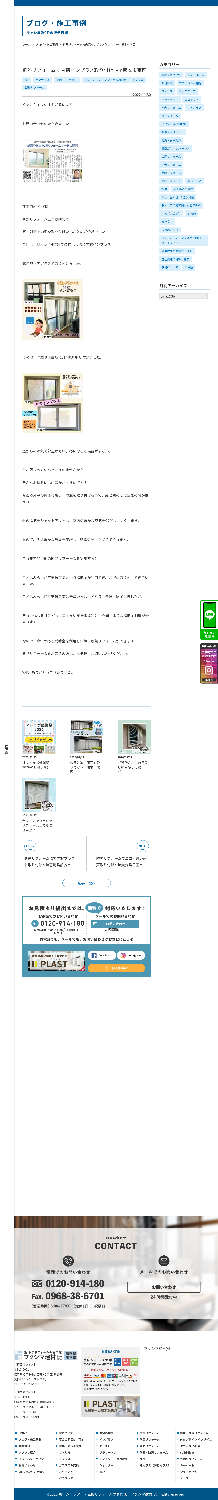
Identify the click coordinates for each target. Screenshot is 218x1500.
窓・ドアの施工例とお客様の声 (181, 205)
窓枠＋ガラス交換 (70, 1446)
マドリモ (64, 1452)
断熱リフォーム (35, 87)
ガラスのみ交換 (69, 1465)
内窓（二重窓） (67, 80)
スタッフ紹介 (27, 1452)
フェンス (167, 91)
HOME (23, 1433)
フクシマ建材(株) (158, 1348)
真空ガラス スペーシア (175, 148)
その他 (191, 213)
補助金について (171, 75)
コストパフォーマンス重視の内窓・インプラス (113, 80)
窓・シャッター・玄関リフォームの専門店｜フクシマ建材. (105, 1494)
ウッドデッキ (169, 100)
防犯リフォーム (171, 181)
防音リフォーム (171, 165)
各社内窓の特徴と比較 (175, 259)
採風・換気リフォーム (194, 1433)
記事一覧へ (87, 882)
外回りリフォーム (191, 1459)
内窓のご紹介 (169, 230)
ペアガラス (43, 80)
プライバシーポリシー (33, 1459)
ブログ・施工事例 (46, 44)
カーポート (187, 1465)
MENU (6, 750)
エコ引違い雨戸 (190, 1446)
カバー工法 (194, 181)
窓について (66, 1433)
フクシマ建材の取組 (174, 124)
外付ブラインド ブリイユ (196, 1439)
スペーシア (66, 1472)
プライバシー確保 (190, 83)
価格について (169, 267)
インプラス (106, 1439)
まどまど (105, 1446)
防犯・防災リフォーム (154, 1452)
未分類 (189, 267)
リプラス (64, 1459)
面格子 (144, 1459)
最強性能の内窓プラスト (176, 251)
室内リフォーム (171, 108)
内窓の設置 (106, 1433)
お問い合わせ (27, 1465)
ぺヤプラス (66, 1478)
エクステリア (187, 91)
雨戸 (102, 1472)
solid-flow (187, 1452)
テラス (184, 1478)
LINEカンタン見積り (32, 1472)
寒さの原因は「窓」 (71, 1439)
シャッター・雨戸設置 (113, 1459)
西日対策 (167, 83)
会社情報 (24, 1446)
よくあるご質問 (183, 189)
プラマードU (107, 1452)
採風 (164, 189)
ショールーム (195, 75)
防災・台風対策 (171, 140)
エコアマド (192, 100)
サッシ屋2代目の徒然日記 (177, 197)
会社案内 (167, 222)
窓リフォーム (169, 116)
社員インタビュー (172, 132)
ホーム (26, 44)
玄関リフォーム (171, 156)
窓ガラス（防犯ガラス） (155, 1465)
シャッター (106, 1465)
